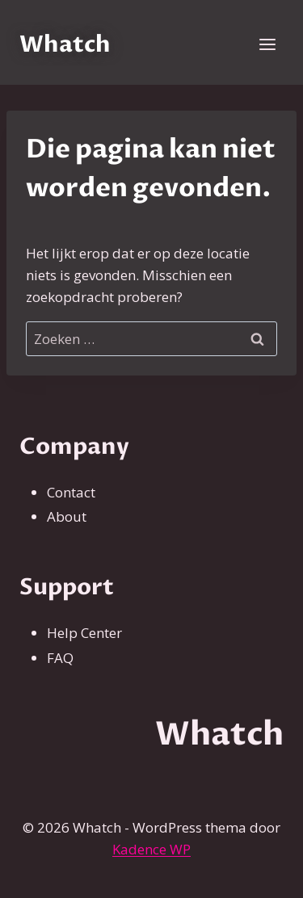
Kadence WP (151, 849)
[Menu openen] (267, 44)
